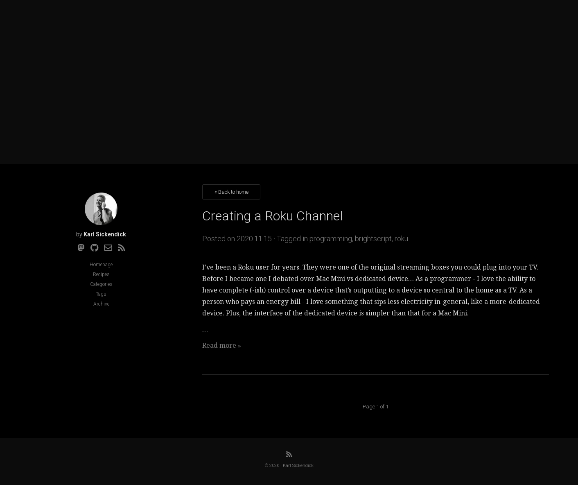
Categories (101, 284)
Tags (101, 294)
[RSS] (121, 248)
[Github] (94, 248)
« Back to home (231, 192)
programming (330, 238)
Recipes (101, 274)
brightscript (373, 238)
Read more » (221, 345)
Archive (101, 304)
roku (401, 238)
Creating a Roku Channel (272, 216)
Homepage (101, 264)
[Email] (108, 248)
